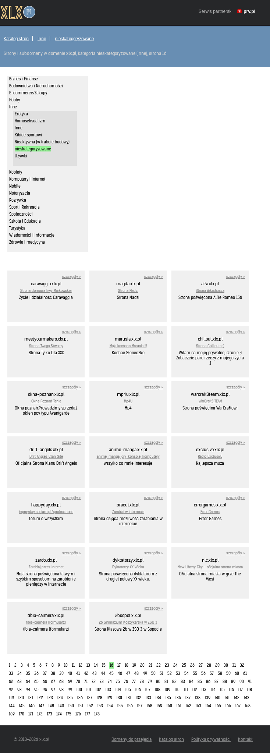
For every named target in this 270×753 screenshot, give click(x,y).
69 (70, 681)
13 (88, 665)
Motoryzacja (19, 193)
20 (142, 665)
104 (118, 689)
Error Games (210, 511)
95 (36, 689)
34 (19, 673)
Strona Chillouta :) (210, 346)
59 (228, 673)
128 (99, 697)
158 (149, 705)
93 (19, 689)
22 (158, 665)
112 (194, 689)
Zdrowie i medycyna (27, 242)
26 (192, 665)
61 (245, 673)
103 (108, 689)
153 (100, 705)
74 (110, 681)
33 (11, 673)
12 (80, 665)
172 (40, 714)
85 (200, 681)
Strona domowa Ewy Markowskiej (46, 290)
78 (142, 681)
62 (11, 681)
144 (12, 705)
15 (104, 665)
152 (90, 705)
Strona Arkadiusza (210, 290)
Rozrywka (17, 200)
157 (139, 705)
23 (167, 665)
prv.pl (249, 11)
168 (248, 705)
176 (78, 714)
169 (12, 714)
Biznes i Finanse (23, 78)
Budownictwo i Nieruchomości (36, 85)
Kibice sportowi (28, 134)
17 (119, 665)
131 (128, 697)
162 (188, 705)
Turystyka (17, 228)
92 (11, 689)
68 (61, 681)
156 (130, 705)
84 (191, 681)
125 (70, 697)
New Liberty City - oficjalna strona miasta (210, 567)
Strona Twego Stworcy (46, 346)
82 (174, 681)
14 (96, 665)
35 (28, 673)
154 (110, 705)
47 (128, 673)
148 (51, 705)
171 (30, 714)
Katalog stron (16, 38)
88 (225, 681)
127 (89, 697)
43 (94, 673)
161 (178, 705)
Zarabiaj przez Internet (46, 567)
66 (45, 681)
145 (22, 705)
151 (80, 705)
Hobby (14, 99)
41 (78, 673)
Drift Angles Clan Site (46, 456)
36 (36, 673)
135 (168, 697)
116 (231, 689)
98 (61, 689)
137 (188, 697)
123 (50, 697)
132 (138, 697)
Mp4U (128, 401)
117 (240, 689)
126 (80, 697)
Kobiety (15, 172)
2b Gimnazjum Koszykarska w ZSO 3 (128, 622)
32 (242, 665)
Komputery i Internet (27, 179)
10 (66, 665)
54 (186, 673)
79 (150, 681)
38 (53, 673)
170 (21, 714)
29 (217, 665)
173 (49, 714)
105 (128, 689)
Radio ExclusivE (210, 456)
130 (119, 697)
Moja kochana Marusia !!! (128, 346)
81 (166, 681)
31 (234, 665)
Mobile (15, 186)
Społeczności (21, 214)
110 (177, 689)
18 (126, 665)
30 (226, 665)
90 (241, 681)
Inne (42, 38)
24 (175, 665)
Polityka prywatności (211, 739)
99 (70, 689)
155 (120, 705)
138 (197, 697)
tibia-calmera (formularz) (46, 622)
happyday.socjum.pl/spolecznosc (46, 511)
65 (36, 681)
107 (147, 689)
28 (209, 665)
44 (103, 673)
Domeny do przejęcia (131, 739)
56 (203, 673)
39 (61, 673)
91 (250, 681)
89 (233, 681)
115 (222, 689)
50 (153, 673)
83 (183, 681)
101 (88, 689)
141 (227, 697)
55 (195, 673)
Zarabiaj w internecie (128, 511)
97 (53, 689)
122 (40, 697)
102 (98, 689)
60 (237, 673)
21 (150, 665)
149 (61, 705)
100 (79, 689)
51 (161, 673)
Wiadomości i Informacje (31, 235)
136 (178, 697)
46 (120, 673)
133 (148, 697)
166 (228, 705)
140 (217, 697)
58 (220, 673)
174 (59, 714)
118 (249, 689)
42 (86, 673)
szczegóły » (71, 276)
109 (167, 689)
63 (19, 681)
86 (208, 681)
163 (198, 705)
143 (246, 697)
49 (145, 673)
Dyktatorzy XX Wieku (128, 567)
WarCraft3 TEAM (210, 401)
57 (212, 673)
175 (68, 714)
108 (157, 689)
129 (109, 697)
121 (30, 697)
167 (238, 705)
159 (159, 705)
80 (158, 681)
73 (102, 681)
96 (45, 689)
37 (45, 673)
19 (134, 665)
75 (118, 681)
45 (111, 673)
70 (78, 681)
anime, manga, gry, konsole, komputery (128, 456)
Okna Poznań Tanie (46, 401)
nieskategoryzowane (74, 38)
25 (184, 665)
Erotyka (21, 113)
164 (208, 705)
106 (138, 689)
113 (203, 689)
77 (134, 681)
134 (158, 697)
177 (87, 714)
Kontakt (245, 739)
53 (178, 673)
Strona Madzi (128, 290)
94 (28, 689)
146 (32, 705)
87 (216, 681)
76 (126, 681)
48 (136, 673)
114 (213, 689)
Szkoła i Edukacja (25, 221)
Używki (21, 155)
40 (70, 673)
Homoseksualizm (30, 120)
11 (73, 665)
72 (94, 681)
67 (53, 681)
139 (207, 697)
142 (236, 697)
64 (28, 681)
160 (169, 705)
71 (86, 681)
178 (97, 714)
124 (60, 697)
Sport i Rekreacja (24, 207)
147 (41, 705)
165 (218, 705)
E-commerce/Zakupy (28, 92)
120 (21, 697)
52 (169, 673)
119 (11, 697)
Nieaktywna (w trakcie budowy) (42, 141)
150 (71, 705)
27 (201, 665)
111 (186, 689)
